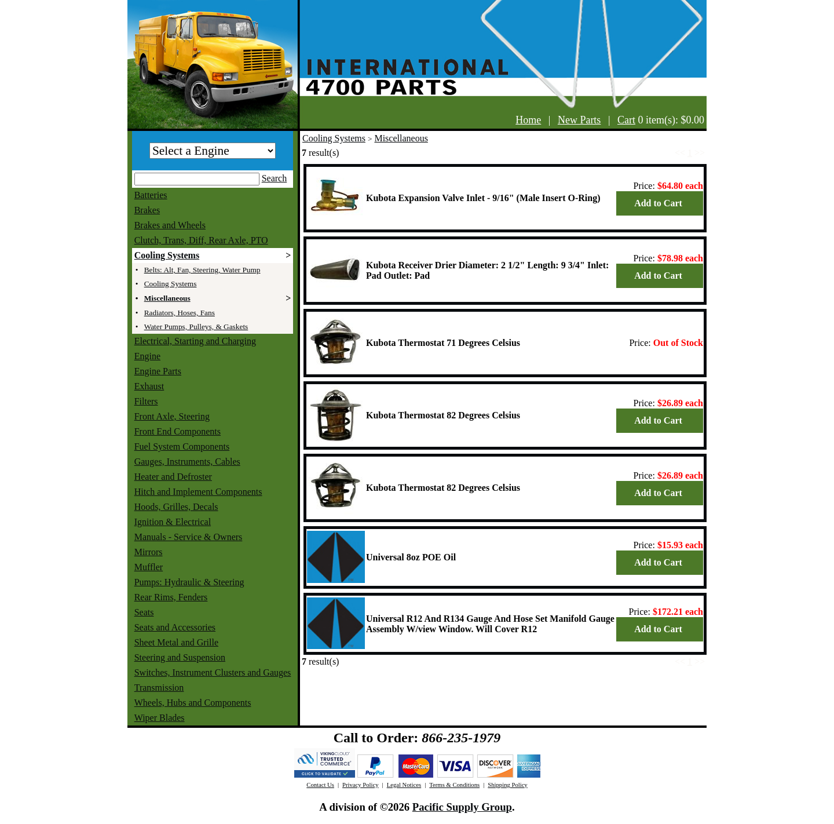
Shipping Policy (507, 785)
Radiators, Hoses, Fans (179, 312)
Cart (626, 120)
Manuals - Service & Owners (188, 537)
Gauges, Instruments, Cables (187, 461)
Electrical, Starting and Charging (195, 341)
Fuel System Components (181, 446)
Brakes (147, 210)
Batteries (150, 195)
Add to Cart (658, 203)
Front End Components (177, 431)
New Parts (579, 120)
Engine (147, 356)
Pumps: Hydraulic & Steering (189, 582)
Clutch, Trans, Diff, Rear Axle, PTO (201, 240)
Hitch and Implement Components (198, 492)
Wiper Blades (159, 718)
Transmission (159, 687)
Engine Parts (157, 371)
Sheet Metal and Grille (176, 642)
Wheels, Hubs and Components (192, 703)
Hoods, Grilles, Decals (176, 507)
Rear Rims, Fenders (171, 597)
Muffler (148, 567)
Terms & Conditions (454, 785)
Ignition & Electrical (172, 522)
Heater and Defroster (173, 477)
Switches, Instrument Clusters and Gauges (212, 672)
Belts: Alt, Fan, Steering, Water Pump (202, 269)
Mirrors (148, 552)
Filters (146, 401)
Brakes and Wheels (170, 225)
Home (528, 120)
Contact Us (320, 785)
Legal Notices (404, 785)
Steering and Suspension (179, 657)
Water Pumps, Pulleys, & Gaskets (196, 326)
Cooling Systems (166, 255)
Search (274, 178)
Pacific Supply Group (462, 807)
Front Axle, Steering (172, 416)
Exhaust (149, 386)
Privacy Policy (360, 785)
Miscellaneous (167, 298)
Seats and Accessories (174, 627)
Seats (144, 612)
